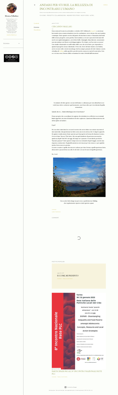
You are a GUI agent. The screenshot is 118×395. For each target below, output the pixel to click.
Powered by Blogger (70, 387)
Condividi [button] (36, 23)
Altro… (92, 15)
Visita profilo (12, 35)
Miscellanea (37, 30)
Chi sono (43, 15)
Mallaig (61, 51)
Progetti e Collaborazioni (56, 15)
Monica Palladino (11, 16)
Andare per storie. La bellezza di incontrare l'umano (66, 7)
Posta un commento (68, 278)
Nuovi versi (85, 15)
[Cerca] (105, 5)
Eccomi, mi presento (68, 275)
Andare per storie (73, 15)
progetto (93, 31)
